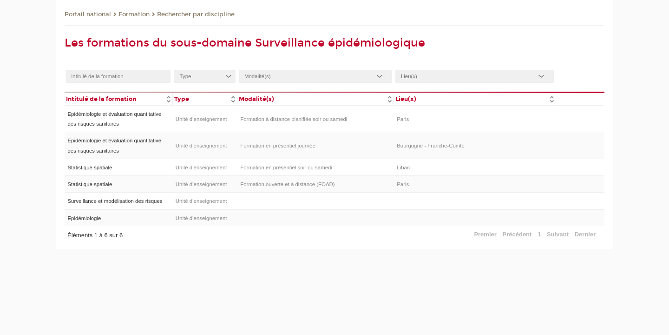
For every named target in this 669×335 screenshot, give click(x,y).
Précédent (517, 234)
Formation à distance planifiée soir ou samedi (293, 119)
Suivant (558, 234)
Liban (403, 167)
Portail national (88, 14)
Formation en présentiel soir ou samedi (286, 167)
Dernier (585, 234)
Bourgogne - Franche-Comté (431, 145)
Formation (134, 14)
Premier (485, 234)
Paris (403, 119)
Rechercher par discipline (196, 14)
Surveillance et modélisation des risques (114, 201)
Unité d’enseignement (201, 119)
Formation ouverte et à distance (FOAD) (287, 184)
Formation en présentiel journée (277, 145)
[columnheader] (118, 98)
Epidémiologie (84, 218)
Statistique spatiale (89, 167)
